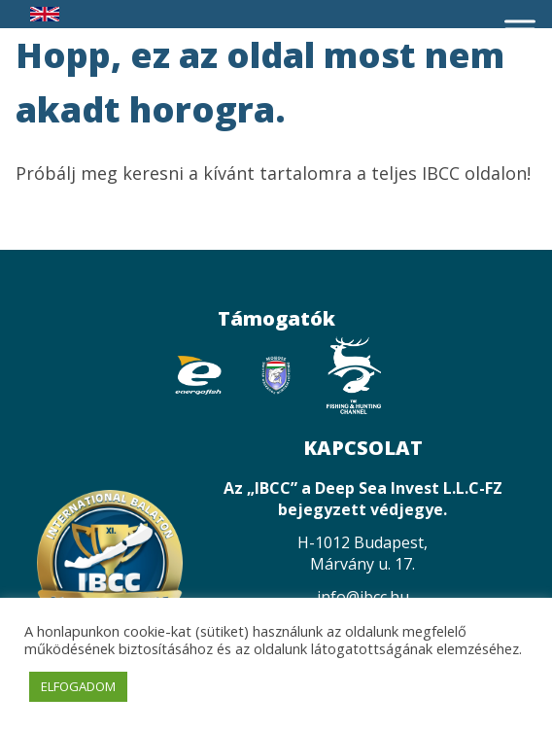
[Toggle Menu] (519, 28)
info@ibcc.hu (363, 597)
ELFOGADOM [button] (78, 686)
